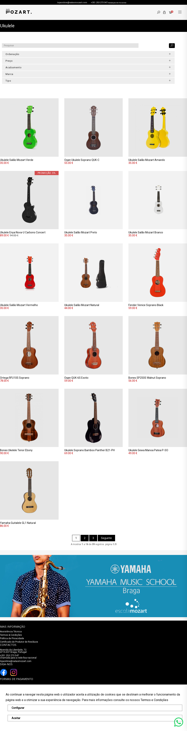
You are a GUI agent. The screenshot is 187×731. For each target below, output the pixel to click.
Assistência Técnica (11, 631)
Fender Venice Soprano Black (145, 305)
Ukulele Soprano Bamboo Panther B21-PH (89, 450)
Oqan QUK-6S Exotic (76, 377)
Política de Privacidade (12, 638)
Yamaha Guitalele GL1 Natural (18, 522)
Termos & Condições (11, 635)
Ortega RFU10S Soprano (14, 377)
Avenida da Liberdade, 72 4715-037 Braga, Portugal (13, 650)
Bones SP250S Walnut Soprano (147, 377)
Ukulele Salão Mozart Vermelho (19, 305)
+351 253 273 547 (99, 2)
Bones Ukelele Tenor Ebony (16, 450)
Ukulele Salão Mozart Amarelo (146, 159)
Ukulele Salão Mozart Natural (81, 305)
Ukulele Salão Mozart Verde (16, 159)
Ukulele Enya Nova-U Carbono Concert (22, 232)
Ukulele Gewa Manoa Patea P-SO (148, 450)
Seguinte (106, 538)
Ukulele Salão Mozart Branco (145, 232)
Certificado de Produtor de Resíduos (19, 642)
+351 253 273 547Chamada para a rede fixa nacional (18, 656)
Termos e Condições (154, 700)
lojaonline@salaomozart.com (72, 2)
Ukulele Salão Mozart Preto (80, 232)
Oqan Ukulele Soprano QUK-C (81, 159)
